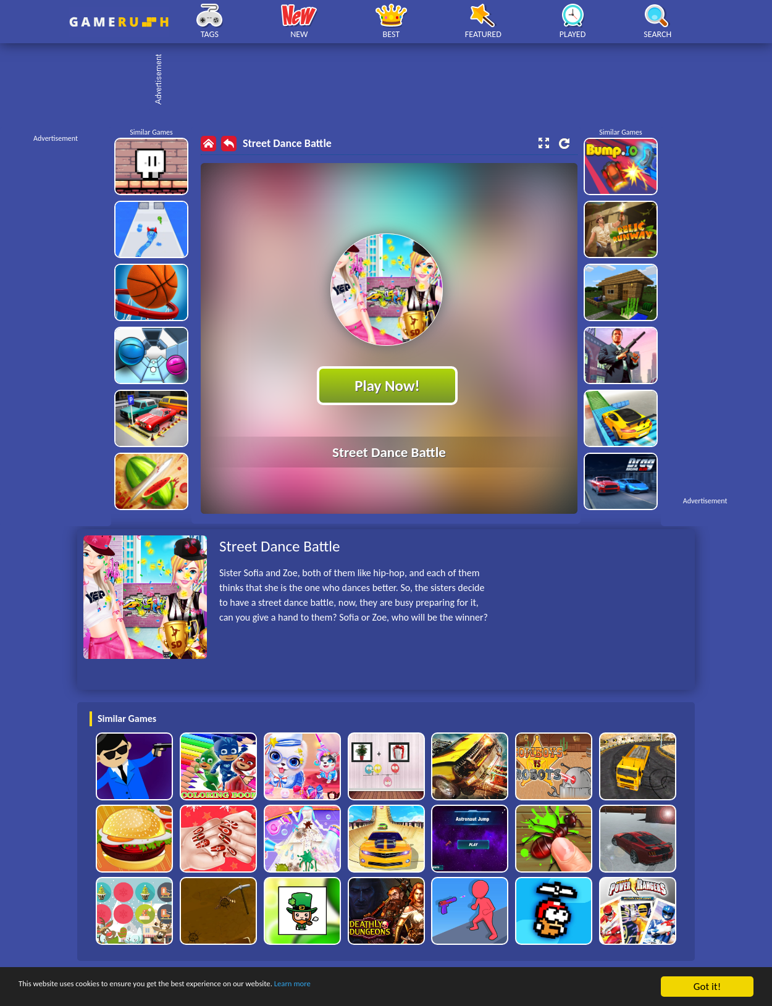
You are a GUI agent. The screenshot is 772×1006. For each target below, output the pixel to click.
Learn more (385, 987)
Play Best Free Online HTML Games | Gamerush (119, 22)
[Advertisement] (392, 80)
